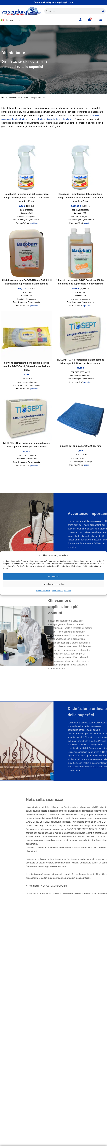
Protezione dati (57, 591)
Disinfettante (14, 97)
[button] (10, 20)
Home (4, 97)
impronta (67, 591)
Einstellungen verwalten (53, 584)
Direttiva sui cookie (43, 591)
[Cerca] (103, 11)
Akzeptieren (53, 576)
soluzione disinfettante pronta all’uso (54, 119)
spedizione (33, 223)
